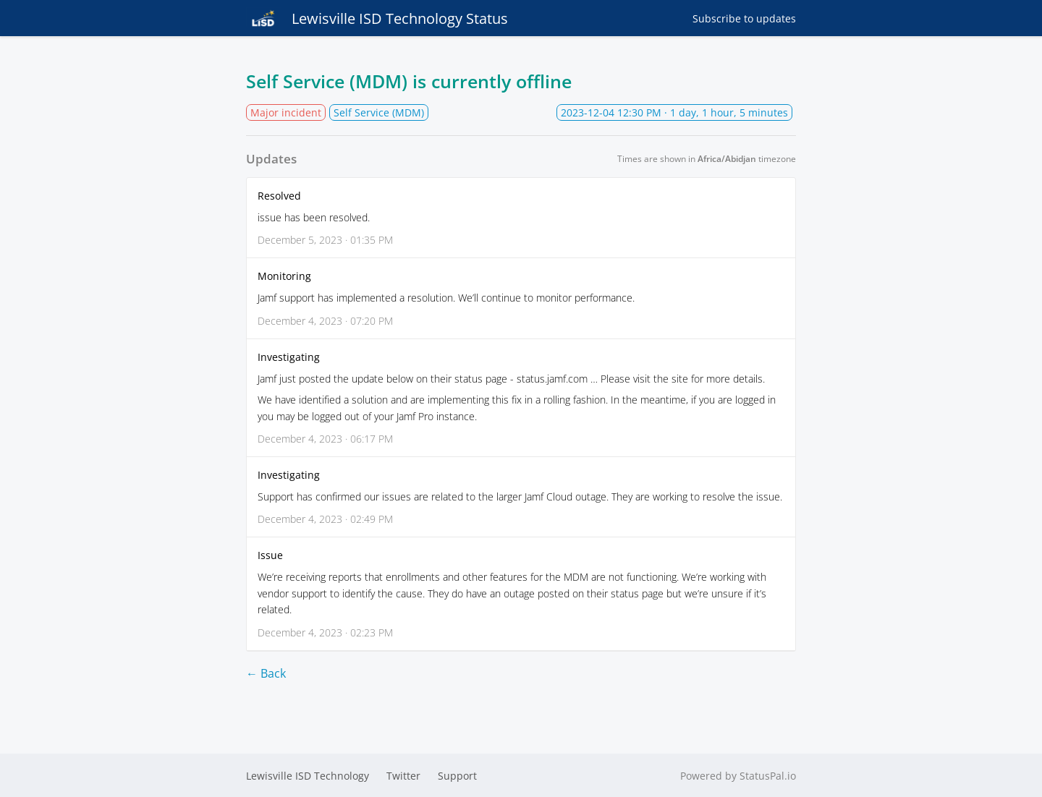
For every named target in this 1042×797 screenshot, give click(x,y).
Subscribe (744, 18)
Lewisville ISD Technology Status (377, 18)
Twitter (403, 776)
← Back (266, 673)
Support (457, 776)
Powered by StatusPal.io (738, 776)
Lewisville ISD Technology (307, 776)
